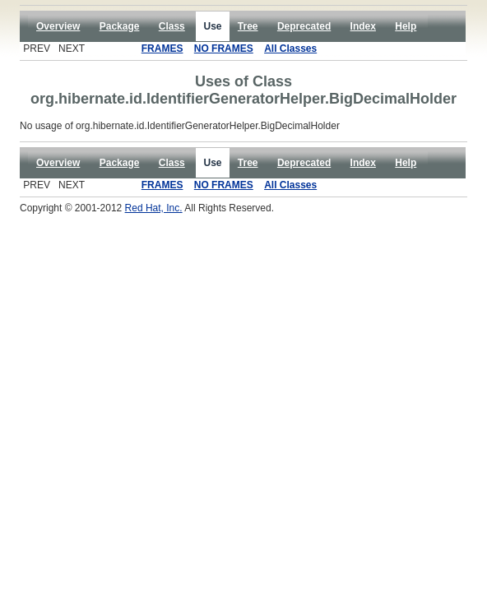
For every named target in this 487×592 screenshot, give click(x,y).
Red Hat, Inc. (154, 208)
